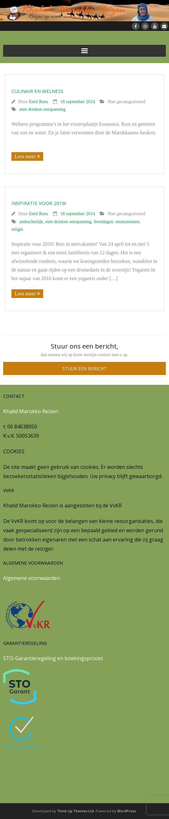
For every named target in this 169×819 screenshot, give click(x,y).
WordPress (126, 810)
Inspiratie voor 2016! (38, 203)
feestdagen (103, 221)
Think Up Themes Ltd (75, 810)
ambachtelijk (31, 221)
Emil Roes (38, 101)
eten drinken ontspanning (42, 109)
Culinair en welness (37, 91)
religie (17, 229)
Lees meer (25, 156)
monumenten (127, 221)
